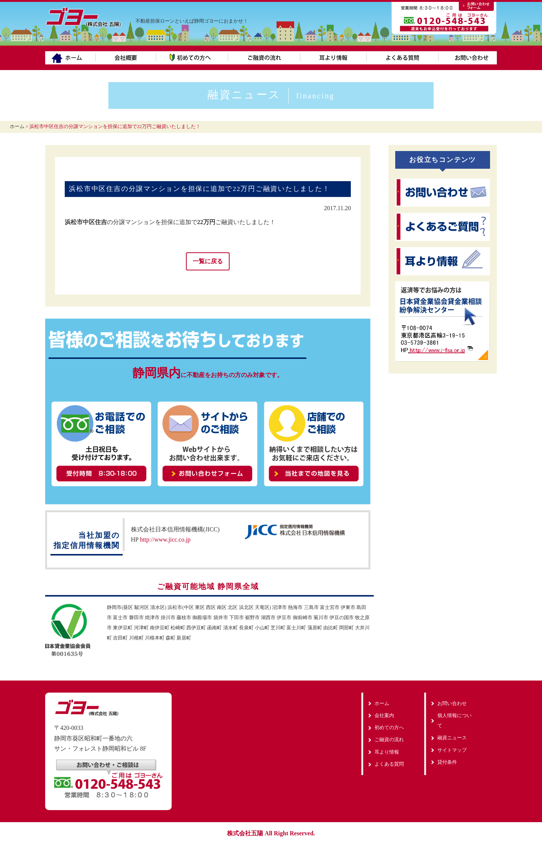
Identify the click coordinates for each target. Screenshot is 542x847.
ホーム (70, 57)
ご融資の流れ (264, 57)
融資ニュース (271, 95)
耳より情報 (333, 57)
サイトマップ (452, 749)
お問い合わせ (467, 57)
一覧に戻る (208, 261)
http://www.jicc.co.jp (165, 539)
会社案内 (126, 57)
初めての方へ (192, 57)
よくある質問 (402, 57)
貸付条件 (447, 762)
